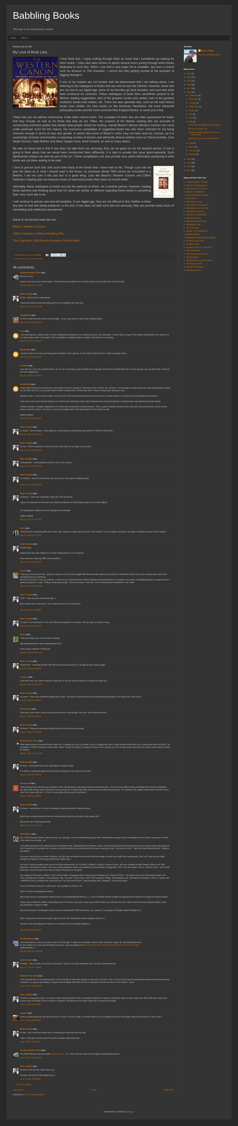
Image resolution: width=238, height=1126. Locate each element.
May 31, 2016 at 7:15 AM (30, 967)
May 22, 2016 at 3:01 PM (30, 519)
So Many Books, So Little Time (199, 247)
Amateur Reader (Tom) (30, 273)
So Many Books (193, 244)
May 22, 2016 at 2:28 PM (30, 418)
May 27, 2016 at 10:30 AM (31, 753)
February (193, 151)
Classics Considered (194, 192)
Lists (27, 259)
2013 (189, 166)
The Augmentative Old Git (197, 254)
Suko (22, 528)
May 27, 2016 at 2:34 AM (30, 716)
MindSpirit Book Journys (196, 221)
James (23, 571)
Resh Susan (25, 709)
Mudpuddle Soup (193, 224)
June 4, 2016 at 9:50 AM (30, 1079)
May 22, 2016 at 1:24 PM (30, 357)
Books (22, 259)
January (192, 154)
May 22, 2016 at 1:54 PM (30, 375)
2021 (189, 73)
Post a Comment (24, 1084)
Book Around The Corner (196, 188)
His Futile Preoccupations (197, 205)
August (192, 110)
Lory (22, 331)
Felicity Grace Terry (29, 741)
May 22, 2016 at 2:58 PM (30, 485)
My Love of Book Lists (197, 129)
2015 (189, 159)
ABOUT (24, 38)
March (192, 147)
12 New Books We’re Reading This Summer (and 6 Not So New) (111, 945)
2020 (189, 77)
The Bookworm (27, 939)
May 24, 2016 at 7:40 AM (30, 626)
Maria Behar (25, 834)
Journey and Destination (196, 215)
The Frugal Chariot (194, 264)
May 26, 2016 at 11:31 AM (31, 684)
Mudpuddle (25, 350)
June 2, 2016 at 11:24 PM (31, 986)
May (191, 122)
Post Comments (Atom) (34, 1094)
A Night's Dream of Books (197, 182)
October (192, 103)
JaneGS (23, 1013)
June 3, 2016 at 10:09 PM (31, 1058)
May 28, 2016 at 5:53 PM (30, 930)
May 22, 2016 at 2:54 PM (30, 450)
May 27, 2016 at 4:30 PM (30, 796)
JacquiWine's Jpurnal (195, 211)
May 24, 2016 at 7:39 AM (30, 610)
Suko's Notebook (193, 250)
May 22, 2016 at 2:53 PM (30, 434)
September (194, 107)
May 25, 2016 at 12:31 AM (31, 652)
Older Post (168, 1090)
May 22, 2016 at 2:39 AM (30, 322)
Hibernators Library (194, 202)
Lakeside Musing (193, 218)
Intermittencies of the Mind (197, 208)
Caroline (24, 366)
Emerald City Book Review (197, 195)
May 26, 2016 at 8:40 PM (30, 700)
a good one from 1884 (59, 1054)
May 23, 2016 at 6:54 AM (30, 562)
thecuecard (25, 783)
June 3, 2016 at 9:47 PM (30, 1042)
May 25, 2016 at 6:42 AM (30, 668)
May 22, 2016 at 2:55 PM (30, 466)
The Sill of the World (194, 267)
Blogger (130, 1112)
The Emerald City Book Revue (199, 260)
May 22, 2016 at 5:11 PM (30, 535)
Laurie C (24, 677)
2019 (189, 81)
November (193, 99)
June (191, 118)
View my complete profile (208, 55)
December (193, 95)
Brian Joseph (26, 294)
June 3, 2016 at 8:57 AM (30, 1004)
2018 (189, 85)
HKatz (22, 634)
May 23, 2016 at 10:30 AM (31, 586)
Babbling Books (46, 15)
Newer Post (18, 1090)
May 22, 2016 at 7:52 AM (30, 341)
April (191, 143)
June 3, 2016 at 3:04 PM (30, 1020)
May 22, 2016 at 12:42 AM (31, 306)
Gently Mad (25, 384)
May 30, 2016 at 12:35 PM (31, 951)
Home (13, 38)
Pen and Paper (192, 228)
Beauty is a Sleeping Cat (196, 185)
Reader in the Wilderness (197, 231)
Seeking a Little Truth (195, 241)
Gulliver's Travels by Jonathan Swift (203, 138)
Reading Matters (193, 234)
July (191, 114)
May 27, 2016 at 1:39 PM (30, 775)
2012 (189, 170)
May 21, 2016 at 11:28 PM (31, 285)
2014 (189, 163)
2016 (189, 92)
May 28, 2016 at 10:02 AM (31, 825)
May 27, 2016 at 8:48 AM (30, 732)
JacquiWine (25, 315)
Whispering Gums (193, 270)
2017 (189, 88)
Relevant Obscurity (28, 976)
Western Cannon (36, 259)
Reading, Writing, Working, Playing (201, 237)
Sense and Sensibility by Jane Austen (204, 125)
